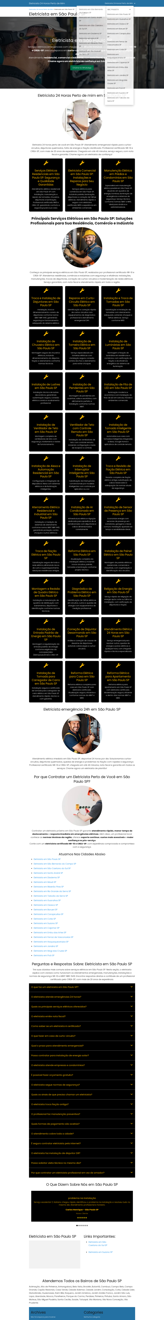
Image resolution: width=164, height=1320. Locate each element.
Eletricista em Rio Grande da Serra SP (52, 891)
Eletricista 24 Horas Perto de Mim (47, 3)
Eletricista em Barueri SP (45, 909)
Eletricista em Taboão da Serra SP (51, 895)
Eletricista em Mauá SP (45, 882)
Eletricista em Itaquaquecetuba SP (51, 941)
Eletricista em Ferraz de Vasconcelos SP (53, 937)
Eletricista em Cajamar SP (46, 928)
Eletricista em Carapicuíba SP (48, 914)
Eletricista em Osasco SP (46, 905)
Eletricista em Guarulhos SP (47, 900)
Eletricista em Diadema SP (47, 877)
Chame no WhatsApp (82, 67)
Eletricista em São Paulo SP (47, 859)
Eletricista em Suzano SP (46, 923)
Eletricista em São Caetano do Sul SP (52, 868)
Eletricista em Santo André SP (48, 873)
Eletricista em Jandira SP (46, 946)
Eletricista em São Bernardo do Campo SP (55, 863)
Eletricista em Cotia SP (45, 918)
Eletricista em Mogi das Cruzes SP (50, 950)
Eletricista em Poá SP (44, 955)
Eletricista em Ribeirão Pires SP (49, 886)
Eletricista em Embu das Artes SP (50, 932)
